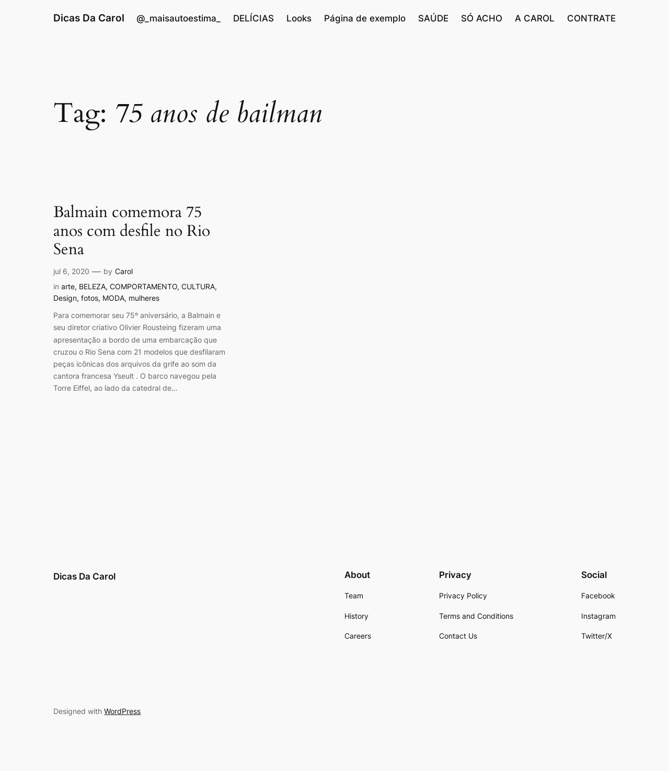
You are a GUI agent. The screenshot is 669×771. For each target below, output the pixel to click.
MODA (113, 297)
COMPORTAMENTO (143, 286)
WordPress (122, 711)
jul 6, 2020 (71, 271)
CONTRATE (591, 18)
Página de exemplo (365, 18)
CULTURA (198, 286)
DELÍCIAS (253, 18)
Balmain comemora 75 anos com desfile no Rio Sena (131, 231)
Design (65, 297)
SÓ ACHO (481, 18)
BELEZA (92, 286)
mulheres (144, 297)
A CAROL (535, 18)
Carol (124, 271)
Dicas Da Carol (88, 18)
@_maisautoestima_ (178, 18)
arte (68, 286)
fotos (89, 297)
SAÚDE (433, 18)
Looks (299, 18)
